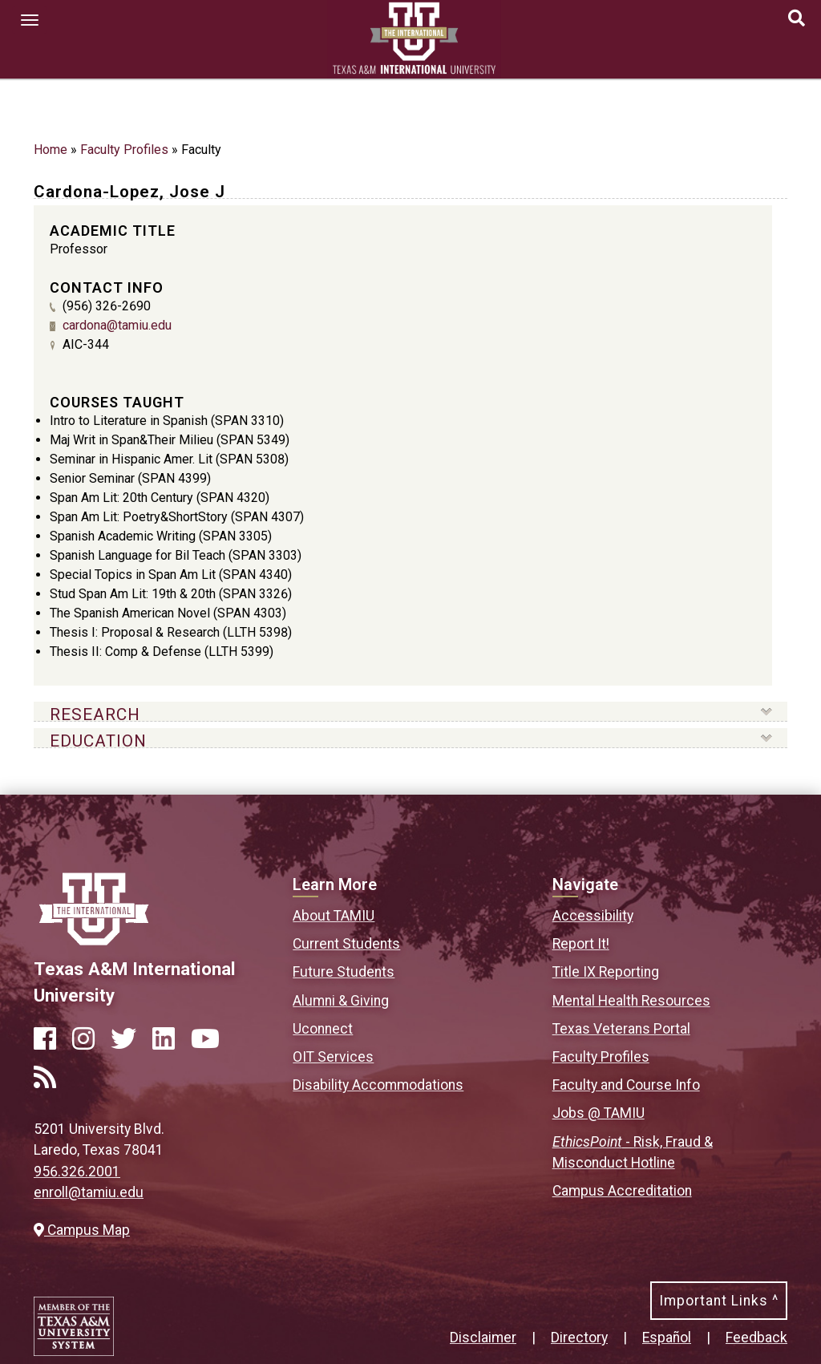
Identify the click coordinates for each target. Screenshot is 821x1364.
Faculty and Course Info (626, 1085)
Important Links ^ (719, 1301)
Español (666, 1338)
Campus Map (82, 1230)
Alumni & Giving (341, 1001)
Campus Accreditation (622, 1191)
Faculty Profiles (124, 149)
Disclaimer (483, 1338)
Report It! (580, 944)
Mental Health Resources (631, 1001)
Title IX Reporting (605, 972)
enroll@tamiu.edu (89, 1192)
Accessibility (592, 916)
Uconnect (323, 1029)
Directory (579, 1338)
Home (50, 149)
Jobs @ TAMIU (598, 1113)
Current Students (346, 944)
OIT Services (333, 1057)
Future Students (343, 972)
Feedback (756, 1338)
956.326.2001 (77, 1172)
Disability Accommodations (378, 1085)
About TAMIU (333, 916)
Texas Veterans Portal (621, 1029)
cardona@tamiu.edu (117, 325)
